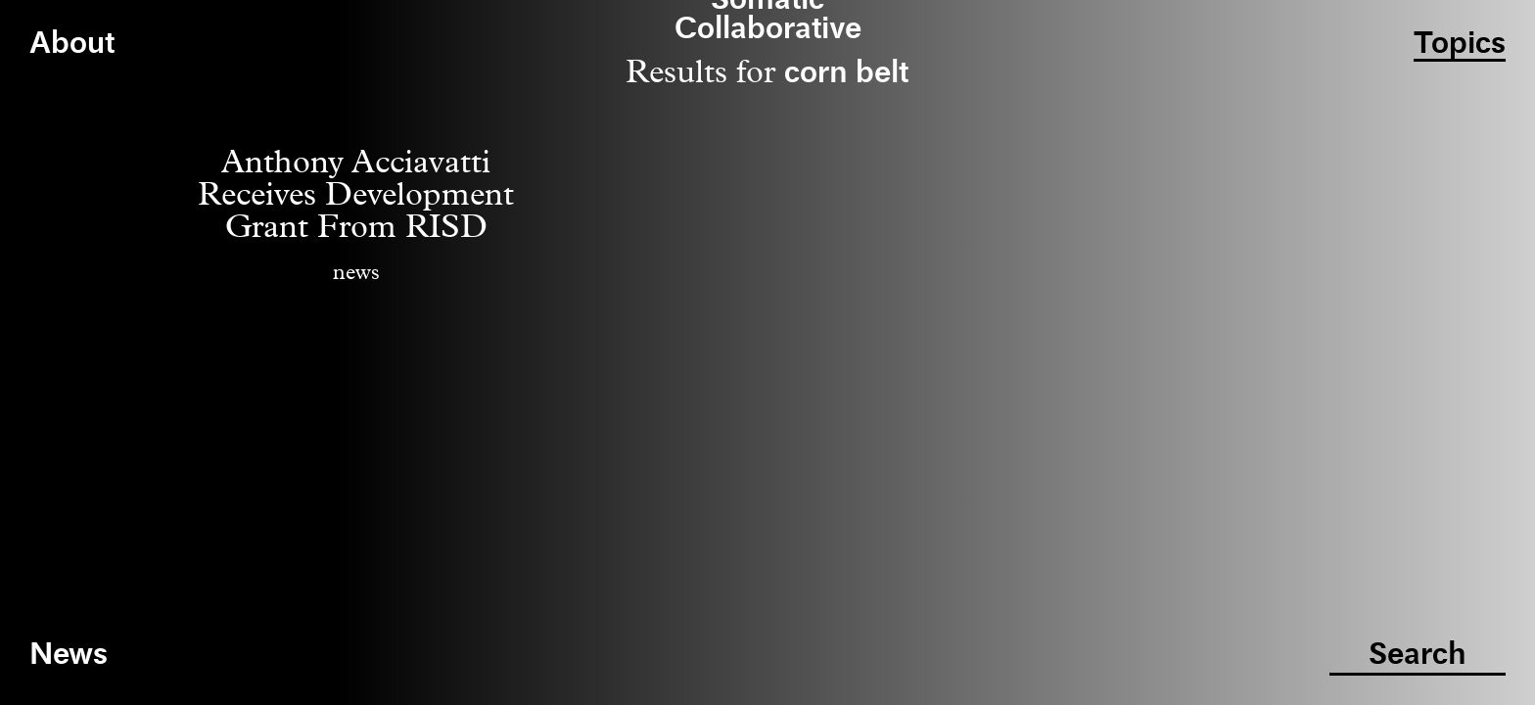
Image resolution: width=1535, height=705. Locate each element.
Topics (1460, 44)
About (72, 44)
